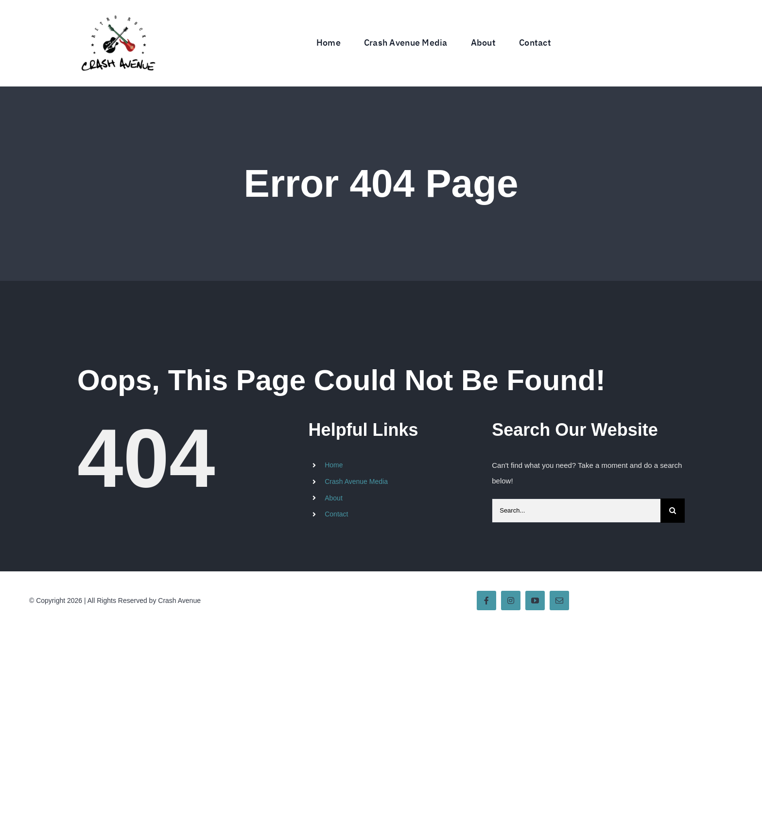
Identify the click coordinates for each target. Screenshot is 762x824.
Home (334, 465)
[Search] (672, 510)
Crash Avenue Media (356, 481)
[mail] (559, 600)
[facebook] (486, 600)
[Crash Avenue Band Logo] (117, 8)
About (334, 498)
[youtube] (535, 600)
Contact (336, 514)
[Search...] (576, 510)
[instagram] (510, 600)
